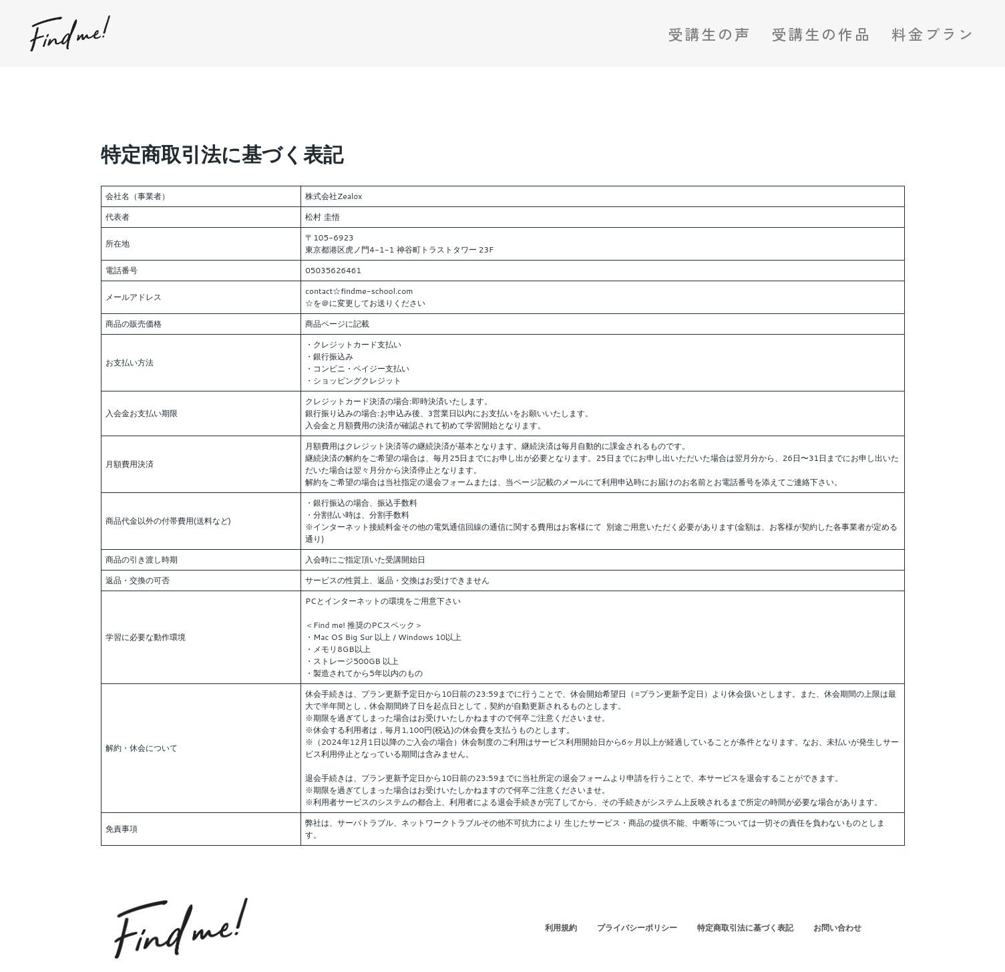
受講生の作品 (821, 33)
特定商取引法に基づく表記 (745, 927)
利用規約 (561, 927)
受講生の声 (709, 33)
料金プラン (933, 33)
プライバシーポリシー (637, 927)
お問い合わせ (837, 927)
